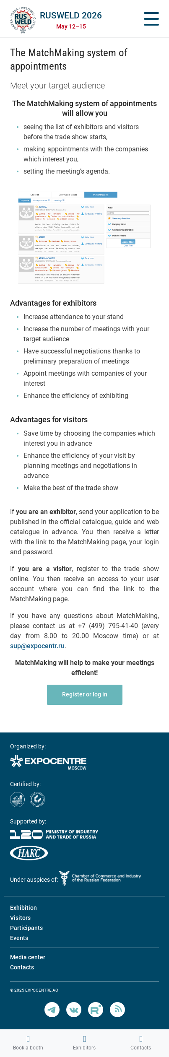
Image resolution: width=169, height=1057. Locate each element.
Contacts (140, 1043)
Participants (26, 928)
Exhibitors (84, 1043)
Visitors (20, 917)
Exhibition (23, 907)
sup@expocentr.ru (37, 646)
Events (19, 938)
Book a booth (28, 1043)
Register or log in (84, 694)
